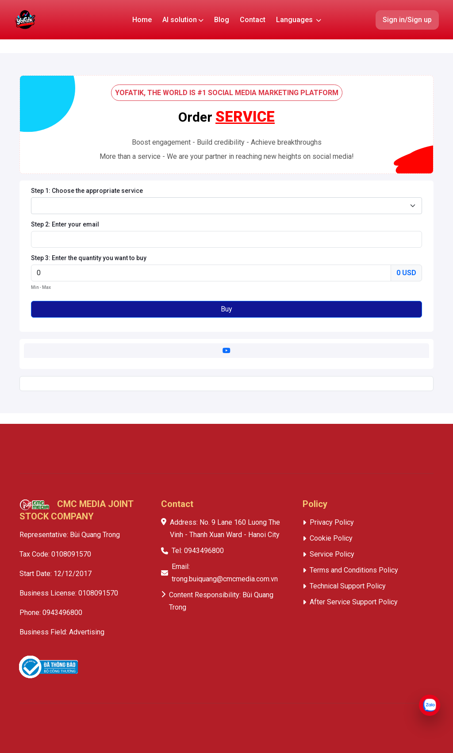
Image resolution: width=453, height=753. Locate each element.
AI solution (182, 19)
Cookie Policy (331, 538)
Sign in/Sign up (407, 19)
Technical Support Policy (348, 586)
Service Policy (332, 554)
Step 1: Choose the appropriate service (87, 191)
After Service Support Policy (354, 602)
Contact (252, 19)
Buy (226, 309)
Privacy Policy (332, 522)
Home (142, 19)
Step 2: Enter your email (65, 224)
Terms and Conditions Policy (354, 570)
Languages (298, 19)
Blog (221, 19)
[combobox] (226, 205)
